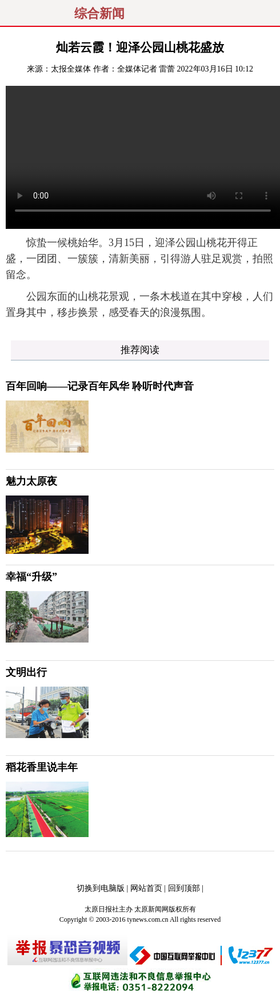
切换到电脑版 (101, 888)
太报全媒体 (71, 69)
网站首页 (146, 888)
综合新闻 (99, 13)
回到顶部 (184, 888)
